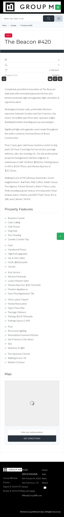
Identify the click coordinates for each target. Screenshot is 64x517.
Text (45, 487)
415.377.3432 (28, 491)
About (45, 482)
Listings (13, 25)
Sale (44, 474)
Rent (44, 478)
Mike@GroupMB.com (32, 495)
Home (4, 25)
